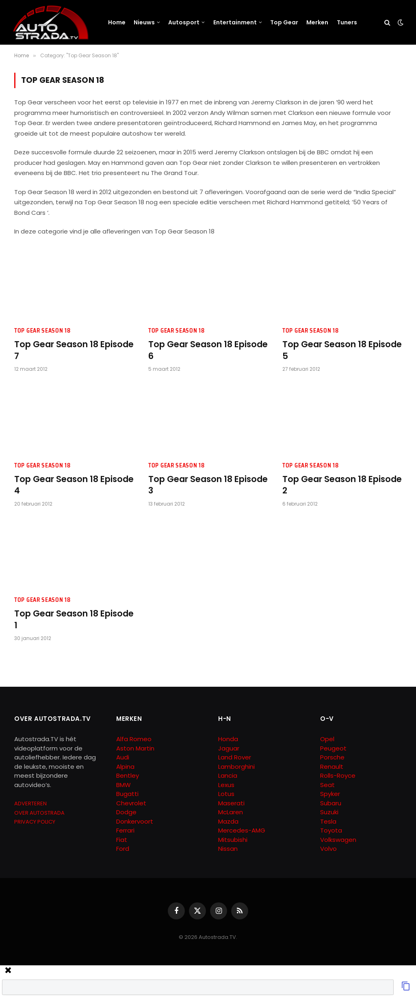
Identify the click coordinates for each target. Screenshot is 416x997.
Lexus (226, 785)
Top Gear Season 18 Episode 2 (342, 485)
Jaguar (228, 748)
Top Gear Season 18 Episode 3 (208, 485)
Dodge (126, 812)
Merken (317, 22)
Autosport (183, 22)
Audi (122, 757)
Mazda (228, 821)
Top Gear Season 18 (42, 331)
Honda (228, 739)
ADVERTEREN (30, 803)
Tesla (328, 821)
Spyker (330, 793)
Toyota (331, 830)
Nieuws (144, 22)
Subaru (330, 803)
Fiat (121, 839)
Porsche (332, 757)
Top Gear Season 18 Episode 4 (74, 485)
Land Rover (234, 757)
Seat (327, 785)
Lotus (226, 793)
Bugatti (127, 793)
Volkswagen (338, 839)
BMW (123, 785)
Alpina (125, 766)
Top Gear (284, 22)
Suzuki (329, 812)
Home (117, 22)
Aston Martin (135, 748)
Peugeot (333, 748)
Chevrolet (131, 803)
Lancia (227, 775)
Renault (331, 766)
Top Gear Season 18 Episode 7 (74, 350)
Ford (122, 848)
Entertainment (235, 22)
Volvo (328, 848)
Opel (327, 739)
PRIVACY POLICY (34, 822)
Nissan (228, 848)
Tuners (347, 22)
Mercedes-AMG (241, 830)
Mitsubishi (232, 839)
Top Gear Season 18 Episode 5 (342, 350)
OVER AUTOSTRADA (39, 813)
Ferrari (125, 830)
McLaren (230, 812)
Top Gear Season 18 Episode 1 (74, 619)
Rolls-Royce (337, 775)
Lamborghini (236, 766)
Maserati (231, 803)
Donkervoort (134, 821)
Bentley (127, 775)
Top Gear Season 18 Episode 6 (208, 350)
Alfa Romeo (134, 739)
